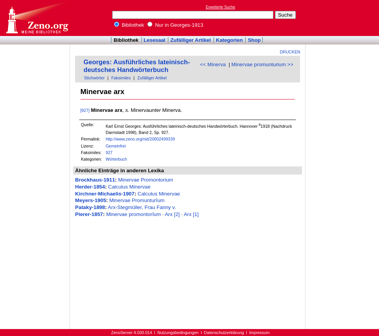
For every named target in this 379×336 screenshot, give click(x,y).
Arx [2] (172, 214)
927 (109, 152)
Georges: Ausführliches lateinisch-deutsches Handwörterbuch (137, 66)
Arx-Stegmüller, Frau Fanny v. (142, 207)
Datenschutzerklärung (224, 332)
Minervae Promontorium (145, 180)
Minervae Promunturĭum (137, 200)
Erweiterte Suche (220, 7)
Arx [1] (191, 214)
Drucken (290, 52)
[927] (85, 110)
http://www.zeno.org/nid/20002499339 (140, 139)
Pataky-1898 (90, 207)
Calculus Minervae (129, 187)
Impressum (259, 332)
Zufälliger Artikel (191, 40)
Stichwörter (94, 77)
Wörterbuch (116, 159)
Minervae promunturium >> (262, 64)
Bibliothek (129, 25)
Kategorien (229, 40)
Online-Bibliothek (36, 18)
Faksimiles (121, 77)
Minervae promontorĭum (133, 214)
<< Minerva (213, 64)
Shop (254, 40)
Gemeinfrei (116, 146)
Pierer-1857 (89, 214)
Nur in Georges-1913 (175, 25)
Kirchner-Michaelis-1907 (104, 194)
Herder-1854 (90, 187)
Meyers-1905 (90, 200)
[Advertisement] (343, 17)
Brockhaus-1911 (95, 180)
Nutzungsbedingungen (178, 332)
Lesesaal (154, 40)
